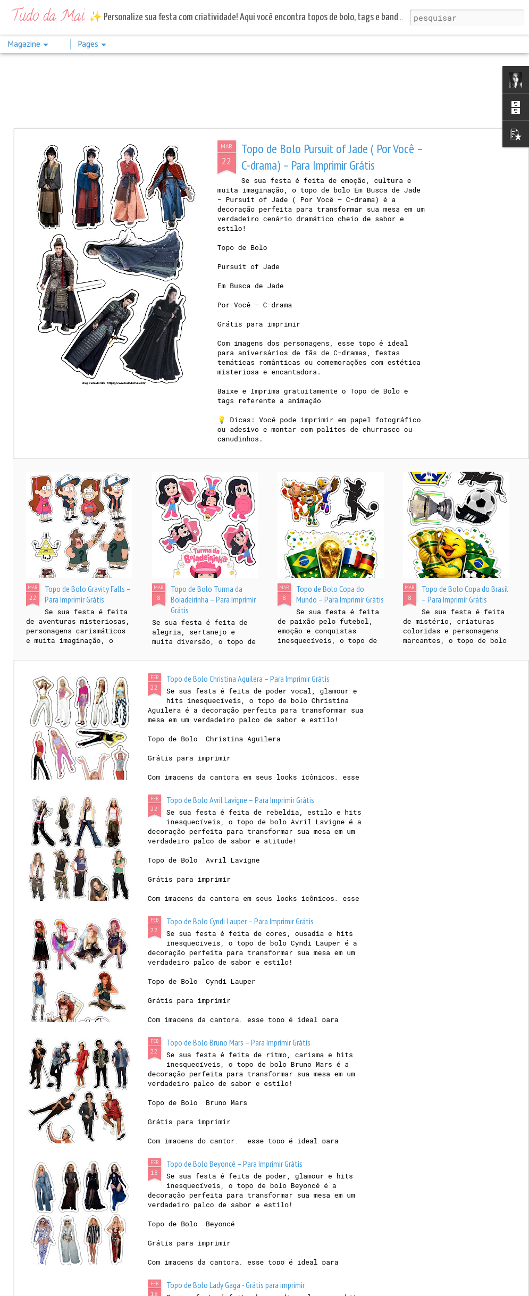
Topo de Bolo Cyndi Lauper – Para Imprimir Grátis (240, 921)
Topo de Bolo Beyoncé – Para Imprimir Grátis (234, 1163)
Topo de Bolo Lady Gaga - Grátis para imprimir (235, 1285)
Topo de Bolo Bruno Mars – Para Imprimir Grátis (238, 1042)
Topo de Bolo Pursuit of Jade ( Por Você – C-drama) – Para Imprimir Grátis (331, 156)
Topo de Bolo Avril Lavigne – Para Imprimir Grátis (240, 800)
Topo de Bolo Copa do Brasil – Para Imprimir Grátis (465, 594)
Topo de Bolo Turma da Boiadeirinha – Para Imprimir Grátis (213, 599)
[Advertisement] (264, 90)
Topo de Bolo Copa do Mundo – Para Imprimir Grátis (340, 594)
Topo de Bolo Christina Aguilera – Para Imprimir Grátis (248, 678)
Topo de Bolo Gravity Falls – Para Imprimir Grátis (88, 594)
